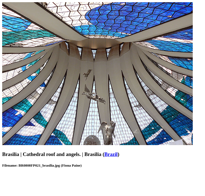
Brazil (111, 154)
